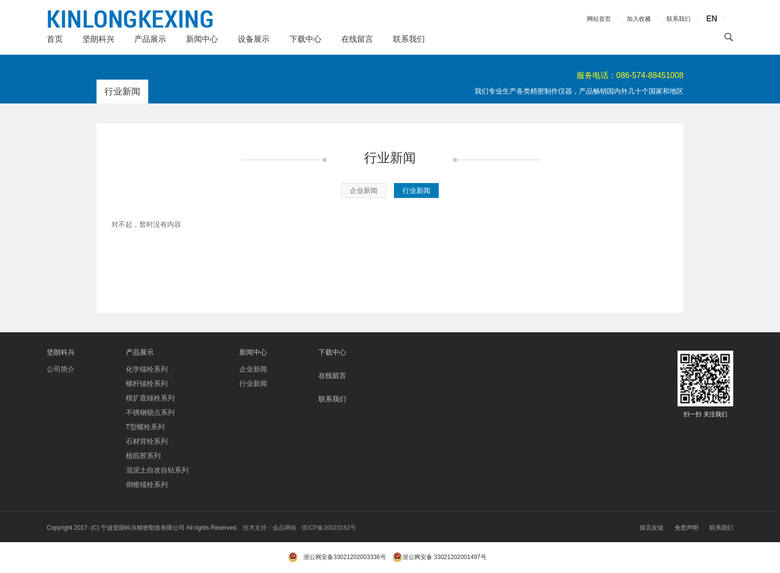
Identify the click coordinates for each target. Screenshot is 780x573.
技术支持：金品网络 (269, 527)
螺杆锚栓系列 (147, 383)
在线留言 (357, 39)
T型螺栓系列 (145, 427)
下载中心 (305, 39)
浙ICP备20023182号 (328, 527)
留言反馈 (652, 527)
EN (711, 18)
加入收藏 (639, 18)
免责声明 (686, 527)
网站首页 (599, 18)
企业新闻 (364, 190)
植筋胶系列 (143, 456)
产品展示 (150, 39)
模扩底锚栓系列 (150, 398)
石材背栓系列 (147, 441)
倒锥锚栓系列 (147, 484)
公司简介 (61, 369)
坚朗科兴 (98, 39)
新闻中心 (202, 39)
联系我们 (409, 39)
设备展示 (254, 39)
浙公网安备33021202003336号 (344, 557)
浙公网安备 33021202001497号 (439, 557)
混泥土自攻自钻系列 (157, 470)
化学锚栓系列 (147, 369)
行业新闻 (416, 190)
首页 (55, 39)
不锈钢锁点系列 (150, 412)
